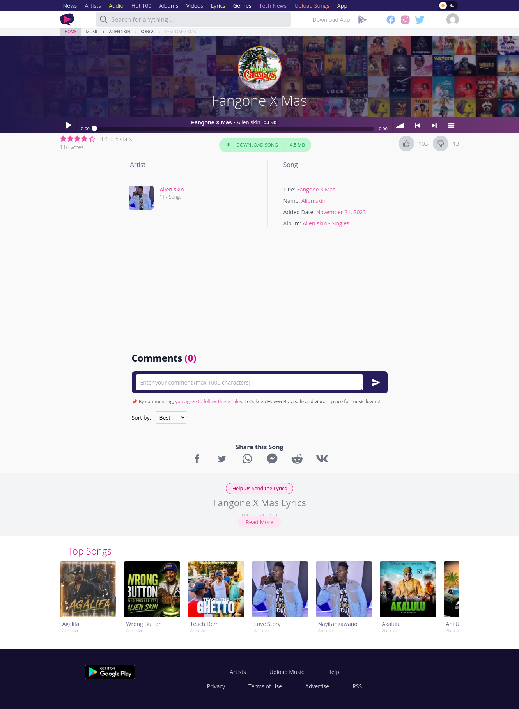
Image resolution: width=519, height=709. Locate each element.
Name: (291, 200)
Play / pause (68, 125)
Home (71, 31)
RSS (357, 686)
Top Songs (90, 550)
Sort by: (141, 417)
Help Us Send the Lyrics (259, 488)
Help (333, 671)
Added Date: (299, 212)
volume (401, 125)
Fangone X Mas (180, 31)
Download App (331, 19)
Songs (147, 31)
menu (451, 125)
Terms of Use (265, 686)
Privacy (216, 686)
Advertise (317, 686)
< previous (417, 125)
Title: (289, 189)
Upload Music (286, 671)
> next (434, 125)
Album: (292, 223)
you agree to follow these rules (208, 401)
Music (92, 31)
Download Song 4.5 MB (265, 145)
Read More (259, 522)
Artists (238, 671)
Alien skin (119, 31)
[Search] (103, 19)
